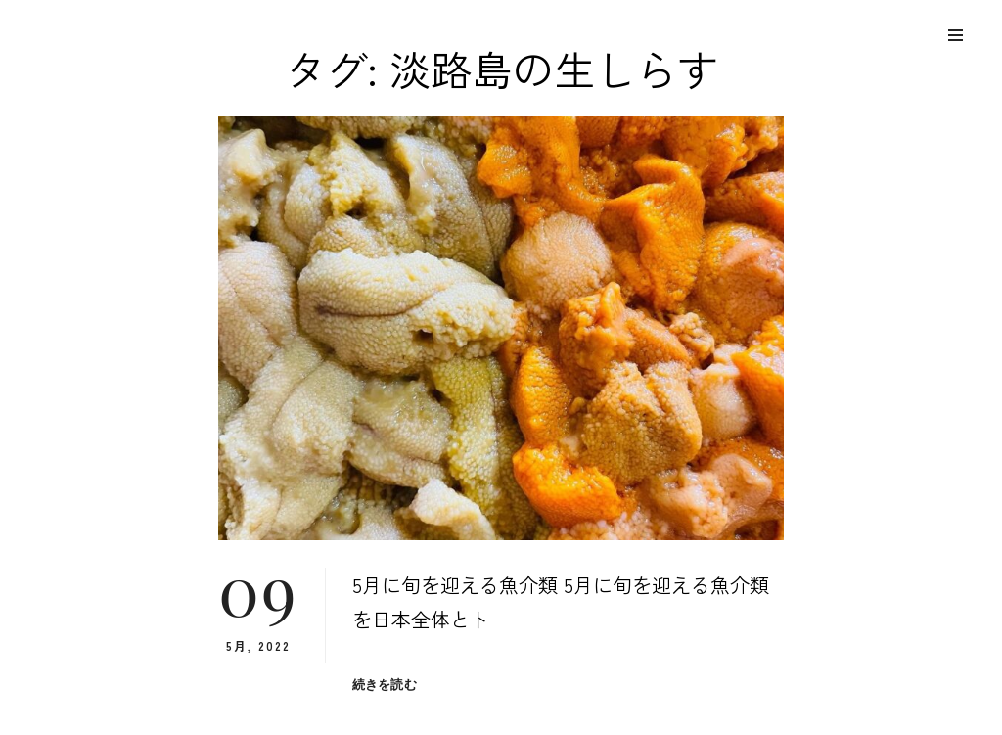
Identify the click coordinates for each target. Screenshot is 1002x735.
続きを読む (384, 684)
